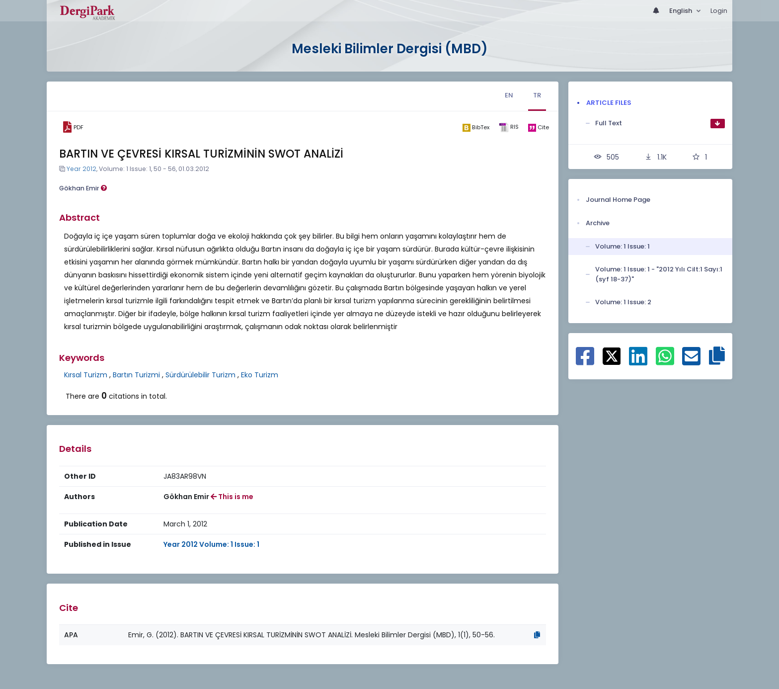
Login (718, 10)
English (681, 10)
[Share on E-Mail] (691, 361)
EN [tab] (509, 95)
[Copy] (537, 635)
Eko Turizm (259, 375)
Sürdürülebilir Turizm (200, 375)
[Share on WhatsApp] (665, 361)
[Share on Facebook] (585, 361)
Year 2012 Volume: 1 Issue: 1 (211, 544)
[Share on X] (612, 355)
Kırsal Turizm (85, 375)
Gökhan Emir (83, 188)
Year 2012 (81, 169)
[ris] (508, 127)
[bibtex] (476, 127)
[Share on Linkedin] (638, 361)
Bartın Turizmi (136, 375)
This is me (232, 497)
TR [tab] (537, 95)
